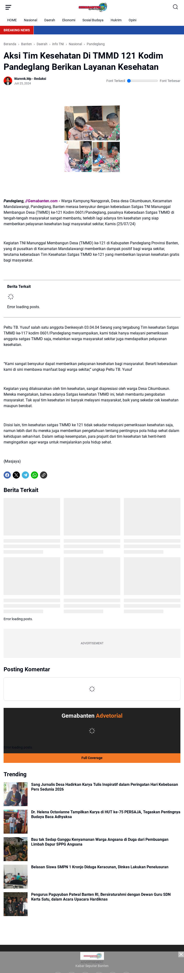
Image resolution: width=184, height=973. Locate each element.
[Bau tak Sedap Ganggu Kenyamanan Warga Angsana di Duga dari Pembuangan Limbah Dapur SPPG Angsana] (16, 849)
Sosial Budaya (93, 20)
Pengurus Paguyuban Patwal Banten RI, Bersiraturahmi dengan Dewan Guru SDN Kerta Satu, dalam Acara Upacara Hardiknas (101, 897)
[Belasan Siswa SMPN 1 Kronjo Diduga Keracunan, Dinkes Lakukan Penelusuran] (16, 877)
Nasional (30, 20)
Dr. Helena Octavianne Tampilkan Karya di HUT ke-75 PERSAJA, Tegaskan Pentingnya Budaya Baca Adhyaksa (105, 814)
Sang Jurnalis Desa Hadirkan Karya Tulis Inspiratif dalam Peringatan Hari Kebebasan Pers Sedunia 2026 (104, 787)
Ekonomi (68, 20)
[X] (16, 475)
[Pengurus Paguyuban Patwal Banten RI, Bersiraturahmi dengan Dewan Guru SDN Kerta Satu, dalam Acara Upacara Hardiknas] (16, 904)
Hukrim (116, 20)
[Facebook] (7, 475)
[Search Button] (175, 7)
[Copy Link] (43, 475)
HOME (12, 20)
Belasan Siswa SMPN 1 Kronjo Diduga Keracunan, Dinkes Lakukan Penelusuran (99, 867)
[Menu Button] (8, 7)
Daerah (49, 20)
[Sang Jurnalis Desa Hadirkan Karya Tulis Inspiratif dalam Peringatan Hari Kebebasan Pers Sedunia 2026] (16, 794)
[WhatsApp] (34, 475)
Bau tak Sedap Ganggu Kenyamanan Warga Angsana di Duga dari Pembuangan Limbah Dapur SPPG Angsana (99, 842)
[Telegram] (25, 475)
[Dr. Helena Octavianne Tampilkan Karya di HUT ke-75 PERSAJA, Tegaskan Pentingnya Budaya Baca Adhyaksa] (16, 822)
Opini (132, 20)
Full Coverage (92, 758)
